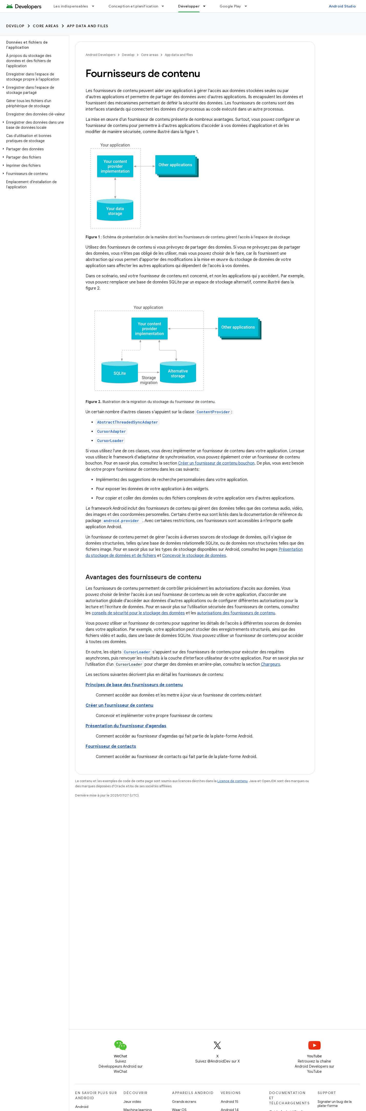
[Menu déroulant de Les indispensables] (95, 6)
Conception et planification (133, 6)
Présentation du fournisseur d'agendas (126, 726)
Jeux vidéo (132, 1101)
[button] (33, 90)
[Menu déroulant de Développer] (206, 6)
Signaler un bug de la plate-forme (335, 1103)
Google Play (230, 6)
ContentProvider (213, 411)
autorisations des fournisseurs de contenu (236, 613)
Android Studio (342, 6)
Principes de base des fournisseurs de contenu (134, 684)
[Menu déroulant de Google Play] (248, 6)
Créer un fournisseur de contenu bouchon (216, 463)
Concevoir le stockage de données (194, 555)
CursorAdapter (111, 431)
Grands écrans (184, 1101)
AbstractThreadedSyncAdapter (127, 422)
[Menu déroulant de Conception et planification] (165, 6)
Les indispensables (71, 6)
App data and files (87, 26)
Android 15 (229, 1101)
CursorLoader (110, 440)
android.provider (121, 520)
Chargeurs (270, 664)
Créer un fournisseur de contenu (119, 705)
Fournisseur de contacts (111, 746)
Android (81, 1106)
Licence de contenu (232, 781)
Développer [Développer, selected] (189, 6)
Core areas (46, 26)
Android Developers (100, 55)
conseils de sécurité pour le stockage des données (138, 613)
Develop (15, 26)
